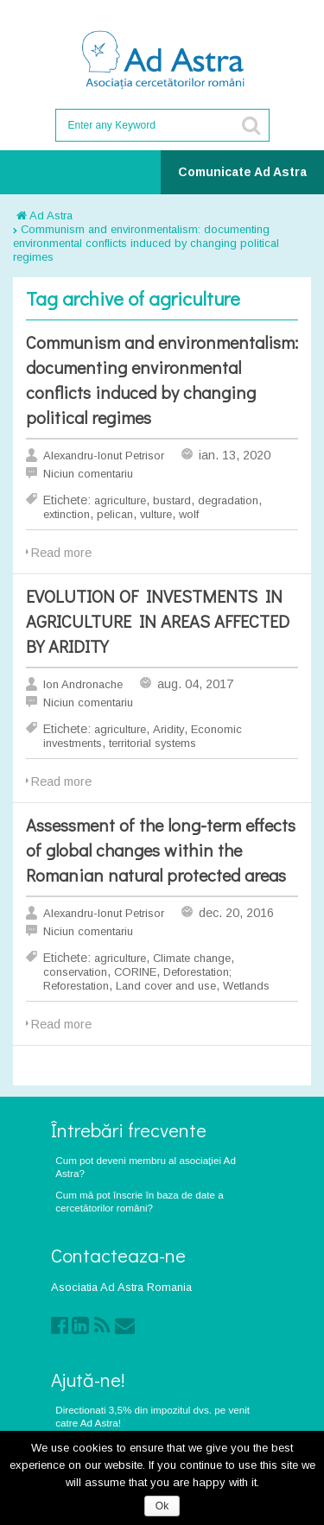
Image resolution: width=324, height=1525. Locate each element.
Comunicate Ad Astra (242, 172)
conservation (75, 971)
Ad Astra (44, 215)
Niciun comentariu (88, 473)
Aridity (168, 729)
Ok (162, 1506)
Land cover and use (166, 985)
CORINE (135, 971)
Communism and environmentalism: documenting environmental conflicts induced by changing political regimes (146, 243)
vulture (156, 514)
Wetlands (246, 985)
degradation (228, 500)
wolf (189, 514)
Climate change (192, 958)
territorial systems (152, 743)
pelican (115, 514)
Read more (61, 553)
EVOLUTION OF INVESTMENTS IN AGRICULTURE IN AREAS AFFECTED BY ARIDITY (157, 621)
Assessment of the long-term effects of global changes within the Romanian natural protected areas (160, 849)
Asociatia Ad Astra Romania (121, 1287)
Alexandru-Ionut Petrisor (103, 455)
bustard (172, 500)
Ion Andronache (83, 684)
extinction (66, 514)
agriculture (120, 500)
